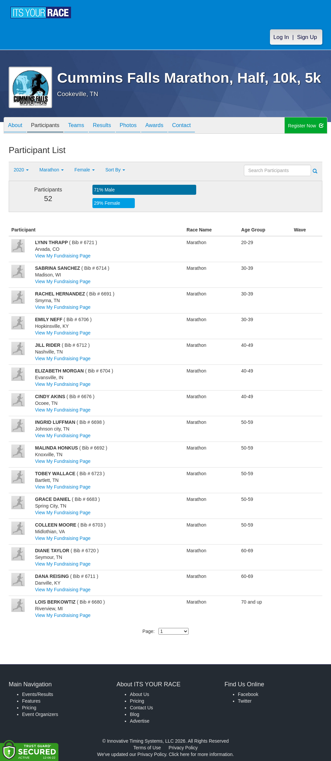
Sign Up (307, 37)
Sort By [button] (115, 169)
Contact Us (141, 707)
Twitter (245, 701)
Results (110, 126)
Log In (281, 37)
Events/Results (37, 694)
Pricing (29, 707)
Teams (82, 126)
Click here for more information (201, 754)
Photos (139, 126)
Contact (198, 126)
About (16, 126)
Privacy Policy (183, 747)
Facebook (248, 694)
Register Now (306, 125)
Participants (49, 126)
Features (31, 701)
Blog (134, 714)
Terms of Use (147, 747)
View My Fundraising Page (62, 255)
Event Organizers (40, 714)
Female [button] (84, 169)
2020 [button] (21, 169)
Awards (168, 126)
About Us (139, 694)
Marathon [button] (51, 169)
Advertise (139, 721)
